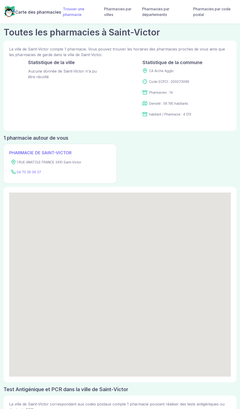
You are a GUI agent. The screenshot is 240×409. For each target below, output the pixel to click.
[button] (120, 280)
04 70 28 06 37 (29, 172)
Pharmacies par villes (117, 12)
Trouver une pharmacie (73, 12)
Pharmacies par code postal (212, 12)
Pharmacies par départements (155, 12)
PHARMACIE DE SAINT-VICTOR (40, 152)
